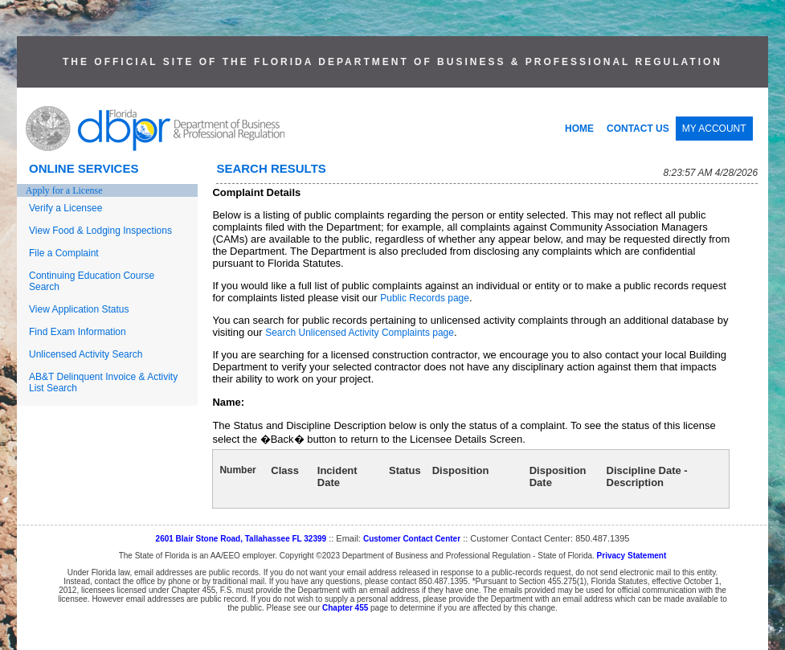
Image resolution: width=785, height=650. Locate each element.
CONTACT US (638, 128)
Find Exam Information (77, 331)
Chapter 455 (345, 607)
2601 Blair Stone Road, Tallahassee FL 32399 (241, 538)
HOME (579, 128)
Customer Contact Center (411, 538)
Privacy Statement (632, 555)
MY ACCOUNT (714, 128)
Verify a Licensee (65, 208)
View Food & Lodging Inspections (100, 230)
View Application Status (79, 309)
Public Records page (424, 298)
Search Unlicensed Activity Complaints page (359, 332)
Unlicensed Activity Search (85, 354)
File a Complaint (64, 253)
